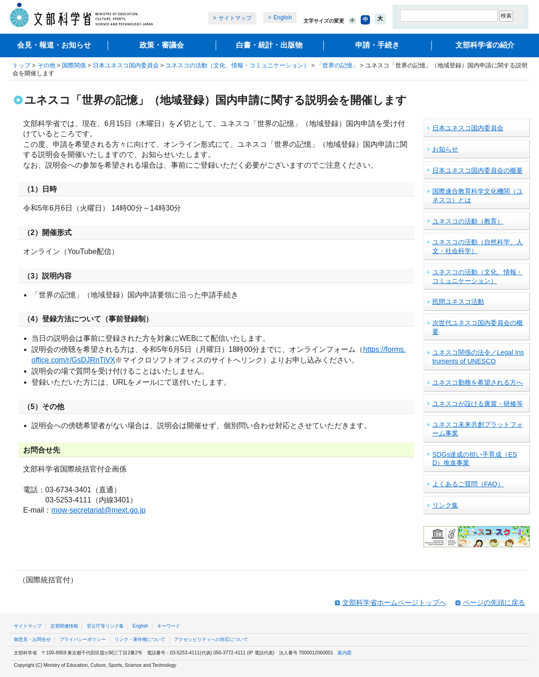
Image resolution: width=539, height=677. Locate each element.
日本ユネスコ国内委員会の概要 (477, 170)
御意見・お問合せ (32, 639)
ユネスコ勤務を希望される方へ (477, 382)
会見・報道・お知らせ (54, 45)
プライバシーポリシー (83, 639)
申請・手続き (377, 45)
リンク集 (445, 505)
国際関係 (74, 65)
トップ (21, 65)
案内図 (344, 652)
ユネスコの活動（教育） (467, 221)
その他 (46, 65)
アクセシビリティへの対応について (211, 639)
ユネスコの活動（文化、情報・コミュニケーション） (237, 65)
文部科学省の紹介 (485, 45)
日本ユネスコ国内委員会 (126, 65)
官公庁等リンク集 (105, 626)
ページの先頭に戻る (494, 602)
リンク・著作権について (140, 639)
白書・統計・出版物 (269, 45)
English (282, 17)
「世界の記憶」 (337, 65)
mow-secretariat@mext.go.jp (98, 510)
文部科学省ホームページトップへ (394, 602)
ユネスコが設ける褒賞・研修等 (477, 403)
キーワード (168, 626)
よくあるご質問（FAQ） (468, 484)
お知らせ (445, 149)
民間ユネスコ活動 (458, 301)
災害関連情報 (64, 626)
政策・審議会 (161, 45)
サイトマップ (235, 18)
